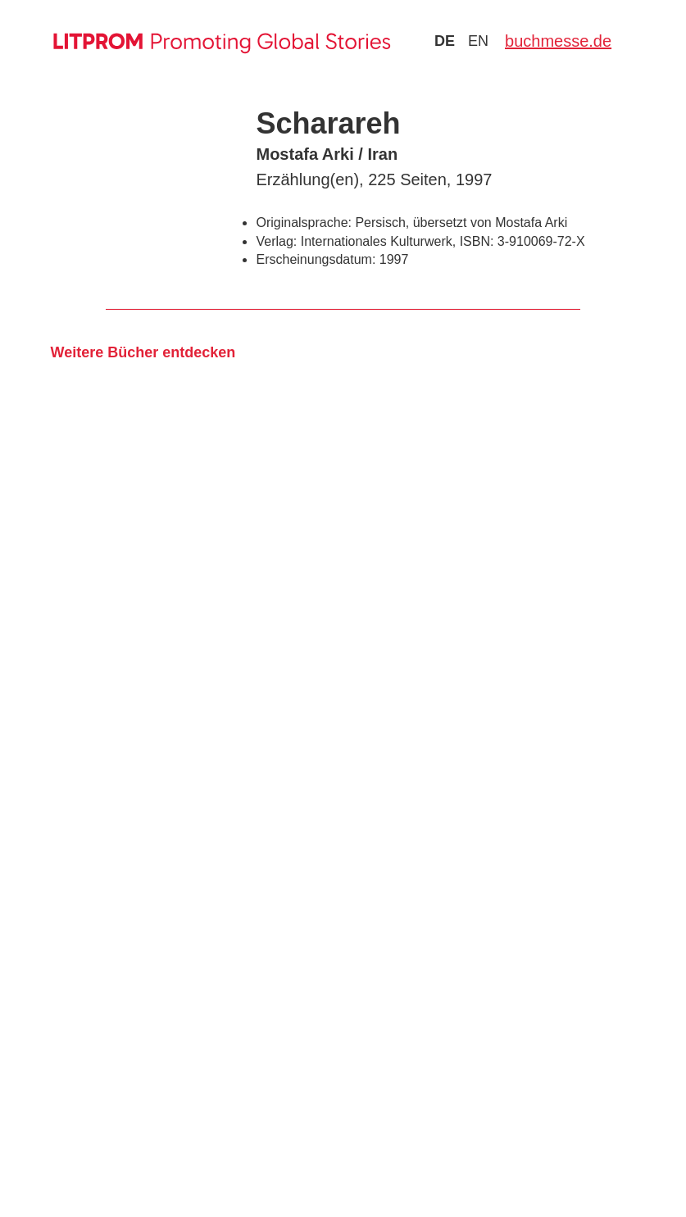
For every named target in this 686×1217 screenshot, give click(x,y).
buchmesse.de (558, 41)
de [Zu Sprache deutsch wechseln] (444, 41)
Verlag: (276, 241)
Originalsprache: (304, 222)
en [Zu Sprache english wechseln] (478, 41)
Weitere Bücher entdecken (142, 352)
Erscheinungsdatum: (315, 259)
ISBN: (477, 241)
